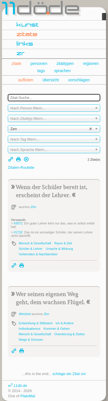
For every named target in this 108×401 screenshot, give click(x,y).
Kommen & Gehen (56, 328)
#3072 (18, 223)
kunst (28, 25)
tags (41, 70)
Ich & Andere (65, 323)
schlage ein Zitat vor (69, 374)
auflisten (25, 80)
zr (21, 53)
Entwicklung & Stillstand (35, 323)
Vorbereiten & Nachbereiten (38, 254)
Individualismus (29, 328)
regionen (91, 63)
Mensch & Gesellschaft (35, 243)
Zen (33, 207)
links (25, 44)
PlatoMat (27, 396)
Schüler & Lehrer (31, 248)
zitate (27, 34)
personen (39, 63)
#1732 (18, 232)
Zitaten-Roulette (21, 167)
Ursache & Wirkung (59, 248)
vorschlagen (79, 80)
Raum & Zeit (63, 243)
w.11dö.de (17, 385)
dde (41, 9)
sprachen (62, 70)
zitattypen (65, 63)
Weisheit (25, 314)
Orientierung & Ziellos (69, 334)
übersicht (50, 80)
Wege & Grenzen (31, 339)
